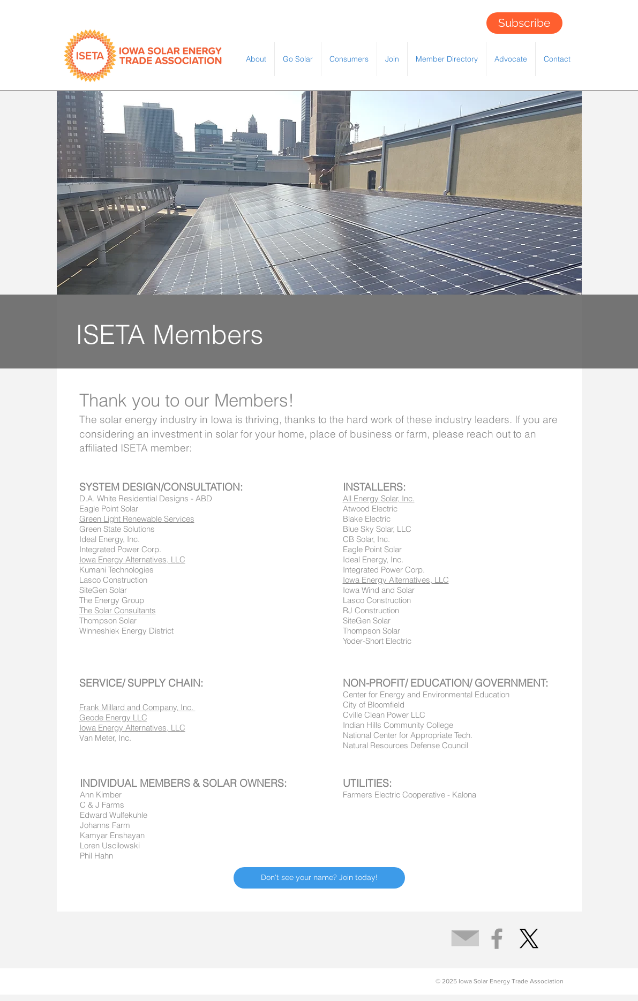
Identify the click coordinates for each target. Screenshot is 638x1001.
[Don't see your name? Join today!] (319, 878)
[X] (529, 938)
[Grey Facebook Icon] (497, 938)
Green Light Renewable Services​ (136, 519)
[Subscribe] (524, 23)
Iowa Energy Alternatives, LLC (396, 580)
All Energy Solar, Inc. (379, 498)
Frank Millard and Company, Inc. (137, 707)
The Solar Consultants (117, 610)
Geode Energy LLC (113, 717)
